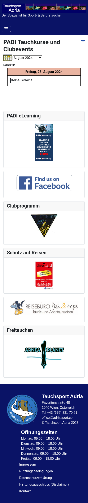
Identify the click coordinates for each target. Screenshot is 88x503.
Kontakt (25, 491)
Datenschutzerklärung (35, 478)
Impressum (27, 464)
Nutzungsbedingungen (36, 471)
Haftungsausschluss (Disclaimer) (44, 484)
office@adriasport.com (58, 417)
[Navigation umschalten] (6, 29)
